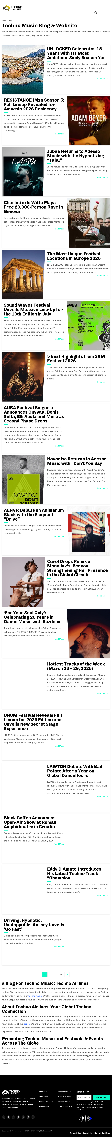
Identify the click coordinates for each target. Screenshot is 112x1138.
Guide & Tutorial (64, 1097)
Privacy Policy (75, 1134)
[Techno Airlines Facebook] (23, 1118)
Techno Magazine (65, 1092)
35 (61, 975)
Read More (102, 79)
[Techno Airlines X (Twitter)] (28, 1118)
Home (4, 21)
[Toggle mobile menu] (105, 13)
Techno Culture (64, 1102)
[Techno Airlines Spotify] (8, 1118)
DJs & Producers (65, 1107)
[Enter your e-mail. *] (84, 1098)
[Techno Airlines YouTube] (18, 1118)
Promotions (44, 1107)
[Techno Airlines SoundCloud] (13, 1118)
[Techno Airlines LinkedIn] (33, 1118)
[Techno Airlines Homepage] (11, 1094)
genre (27, 1024)
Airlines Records (46, 1102)
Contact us (43, 1097)
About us (43, 1092)
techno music (35, 996)
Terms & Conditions (102, 1134)
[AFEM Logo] (86, 1119)
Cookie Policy (88, 1134)
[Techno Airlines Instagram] (3, 1118)
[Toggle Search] (95, 13)
